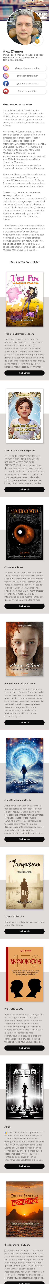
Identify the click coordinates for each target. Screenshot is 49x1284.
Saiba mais (24, 373)
